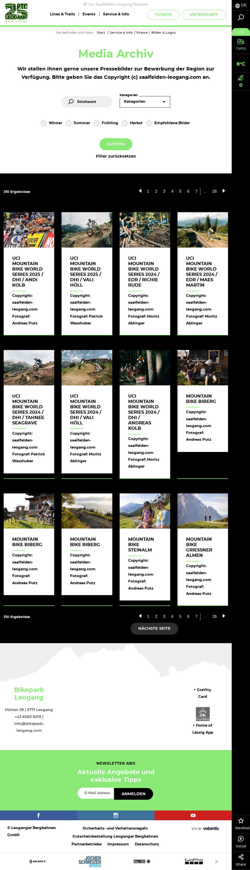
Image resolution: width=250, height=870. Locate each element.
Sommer (78, 123)
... (205, 191)
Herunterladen (197, 473)
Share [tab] (240, 860)
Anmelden (134, 794)
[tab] (241, 5)
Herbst (132, 123)
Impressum (118, 844)
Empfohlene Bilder (168, 123)
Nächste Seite (154, 628)
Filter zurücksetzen (116, 156)
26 (214, 191)
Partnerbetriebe (87, 844)
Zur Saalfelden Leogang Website (115, 4)
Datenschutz (147, 844)
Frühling (106, 123)
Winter (51, 123)
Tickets (163, 15)
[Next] (216, 861)
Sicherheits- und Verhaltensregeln (115, 828)
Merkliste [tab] (242, 824)
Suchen (116, 144)
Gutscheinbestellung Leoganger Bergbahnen (115, 836)
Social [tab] (240, 842)
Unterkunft (203, 15)
